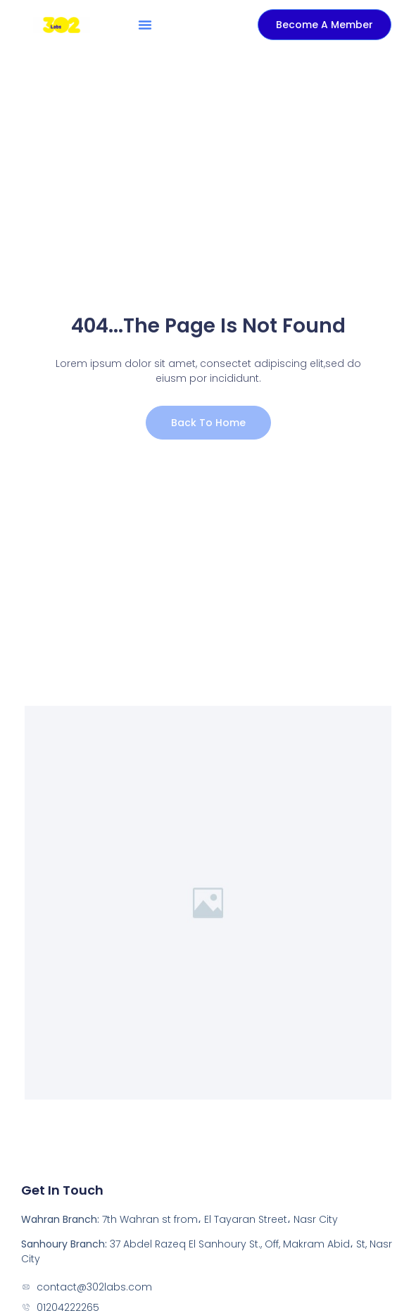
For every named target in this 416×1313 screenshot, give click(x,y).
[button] (145, 24)
